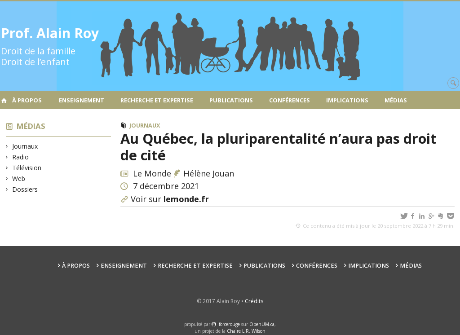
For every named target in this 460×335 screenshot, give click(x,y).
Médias (396, 100)
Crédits (254, 301)
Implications (347, 100)
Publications (231, 100)
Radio (21, 157)
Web (19, 178)
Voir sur (170, 199)
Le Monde (152, 173)
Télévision (27, 167)
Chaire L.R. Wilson (246, 331)
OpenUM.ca (261, 324)
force (229, 324)
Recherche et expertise (156, 100)
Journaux (25, 146)
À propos (27, 100)
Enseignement (81, 100)
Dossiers (25, 189)
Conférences (289, 100)
